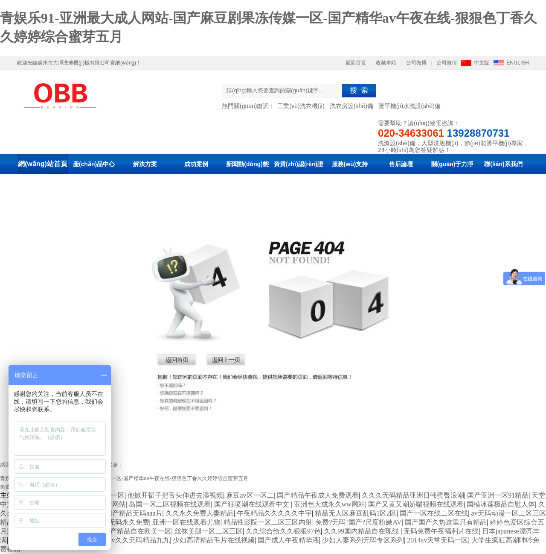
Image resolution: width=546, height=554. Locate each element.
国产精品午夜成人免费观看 (318, 495)
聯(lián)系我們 (503, 164)
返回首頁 (356, 63)
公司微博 (416, 63)
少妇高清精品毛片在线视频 (214, 540)
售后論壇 (401, 164)
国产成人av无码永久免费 (111, 522)
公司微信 (446, 63)
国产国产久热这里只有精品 (446, 522)
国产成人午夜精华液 (288, 540)
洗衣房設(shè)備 (351, 106)
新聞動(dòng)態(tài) (247, 174)
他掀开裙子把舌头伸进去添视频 (175, 495)
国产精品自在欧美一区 (137, 531)
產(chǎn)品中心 (94, 164)
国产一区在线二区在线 (434, 513)
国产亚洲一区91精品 (498, 495)
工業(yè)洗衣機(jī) (300, 106)
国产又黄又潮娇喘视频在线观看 (416, 504)
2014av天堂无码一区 (437, 540)
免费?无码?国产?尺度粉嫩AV (358, 522)
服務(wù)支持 (350, 164)
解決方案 (145, 164)
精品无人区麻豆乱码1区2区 (356, 513)
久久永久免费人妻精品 (200, 513)
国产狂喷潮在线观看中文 (252, 504)
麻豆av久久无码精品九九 (132, 540)
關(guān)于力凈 (452, 164)
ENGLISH (517, 63)
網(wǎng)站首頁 (42, 163)
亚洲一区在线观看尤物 (186, 522)
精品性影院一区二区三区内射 (268, 522)
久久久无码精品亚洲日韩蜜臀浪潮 (413, 495)
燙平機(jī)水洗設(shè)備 (409, 106)
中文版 (481, 63)
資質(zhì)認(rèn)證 (298, 164)
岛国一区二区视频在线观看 (170, 504)
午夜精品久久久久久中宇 (274, 513)
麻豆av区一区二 (249, 495)
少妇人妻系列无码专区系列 (363, 540)
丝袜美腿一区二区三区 (208, 531)
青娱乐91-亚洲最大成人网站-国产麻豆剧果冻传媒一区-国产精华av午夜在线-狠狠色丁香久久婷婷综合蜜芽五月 (124, 478)
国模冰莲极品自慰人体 (501, 504)
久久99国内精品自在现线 (362, 531)
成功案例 (196, 164)
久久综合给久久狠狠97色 (283, 531)
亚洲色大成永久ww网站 (329, 504)
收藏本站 (386, 63)
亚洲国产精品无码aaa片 (127, 513)
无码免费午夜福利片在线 (441, 531)
